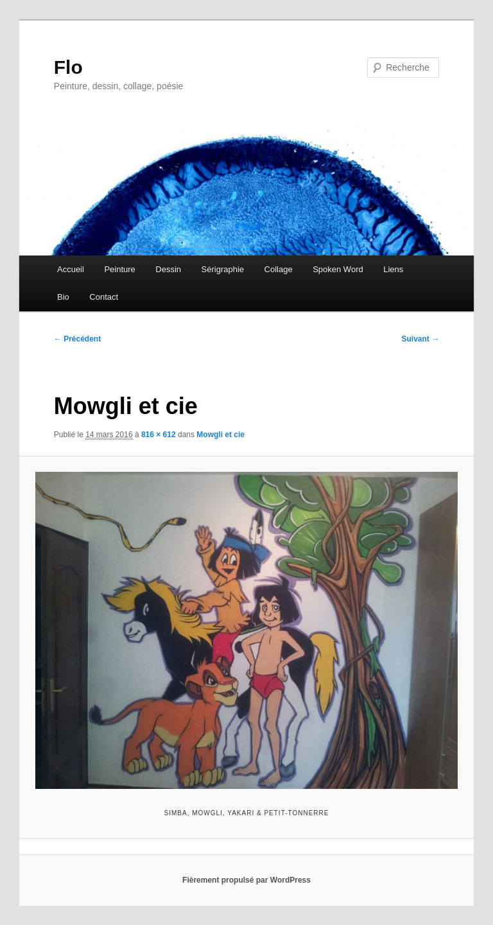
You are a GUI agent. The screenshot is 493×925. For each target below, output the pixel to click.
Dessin (168, 269)
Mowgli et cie (220, 434)
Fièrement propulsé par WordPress (246, 880)
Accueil (70, 269)
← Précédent (77, 338)
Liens (393, 269)
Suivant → (421, 338)
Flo (68, 67)
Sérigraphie (223, 269)
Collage (278, 269)
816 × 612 (158, 434)
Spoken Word (338, 269)
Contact (103, 297)
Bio (63, 297)
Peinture (119, 269)
